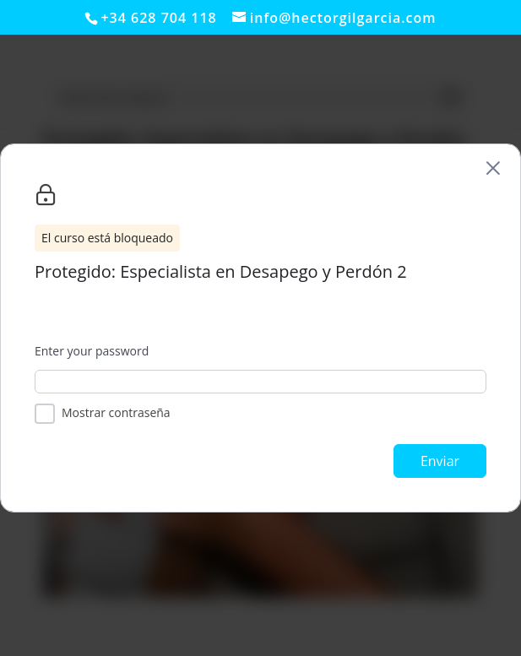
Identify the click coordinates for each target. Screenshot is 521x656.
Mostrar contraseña (116, 412)
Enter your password (92, 351)
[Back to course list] (493, 168)
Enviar (440, 461)
